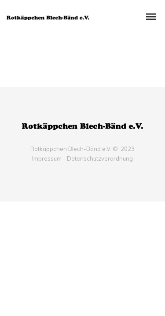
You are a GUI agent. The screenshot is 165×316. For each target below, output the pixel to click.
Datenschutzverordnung (100, 158)
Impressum (47, 158)
